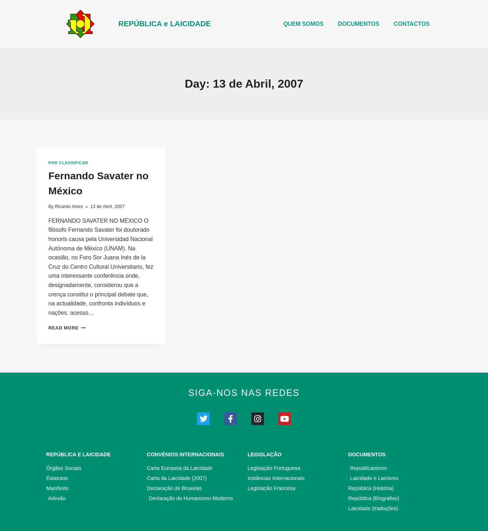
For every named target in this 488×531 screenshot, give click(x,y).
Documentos (367, 454)
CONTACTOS (412, 24)
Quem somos (303, 24)
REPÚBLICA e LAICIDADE (164, 23)
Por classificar (68, 163)
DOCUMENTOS (358, 24)
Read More (67, 328)
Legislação (265, 454)
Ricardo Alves (69, 206)
